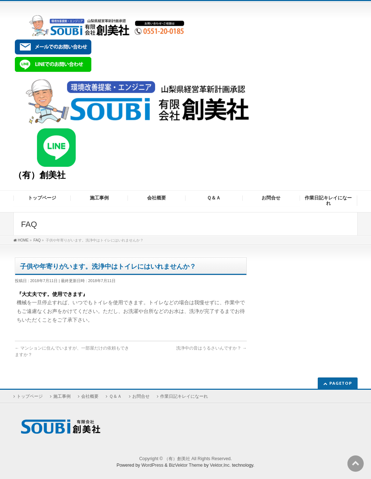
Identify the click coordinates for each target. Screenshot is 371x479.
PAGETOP (340, 383)
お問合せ (141, 396)
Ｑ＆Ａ (115, 396)
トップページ (30, 396)
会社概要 (90, 396)
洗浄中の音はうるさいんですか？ (211, 348)
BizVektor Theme (186, 465)
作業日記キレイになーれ (184, 396)
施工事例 (62, 396)
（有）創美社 (39, 175)
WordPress (152, 465)
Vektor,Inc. (220, 465)
